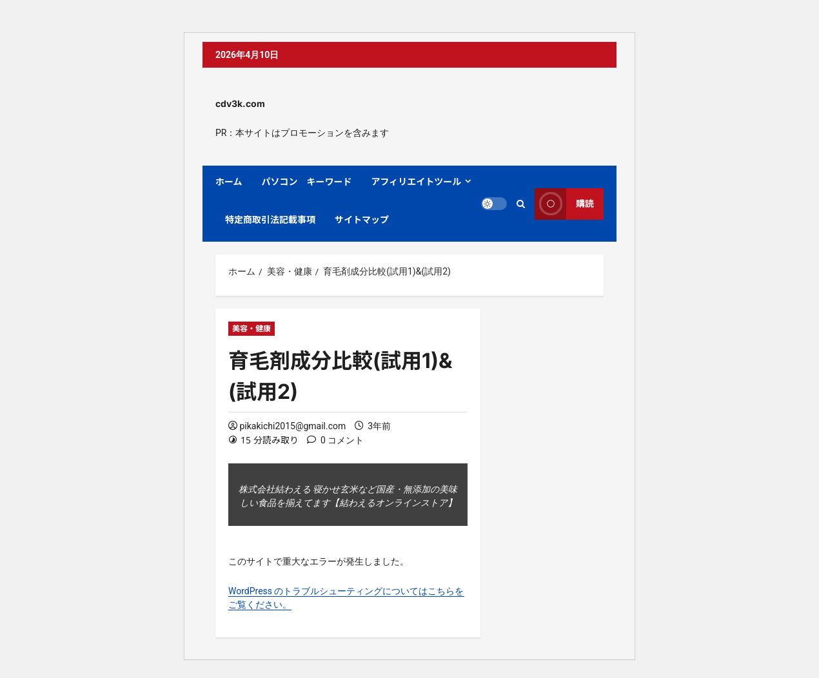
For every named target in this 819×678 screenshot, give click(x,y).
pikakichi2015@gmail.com (292, 426)
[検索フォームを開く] (521, 204)
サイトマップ (362, 219)
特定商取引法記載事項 (270, 219)
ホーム (228, 181)
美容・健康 (251, 328)
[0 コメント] (335, 441)
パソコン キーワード (307, 181)
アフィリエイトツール (416, 181)
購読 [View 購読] (564, 204)
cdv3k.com (240, 103)
